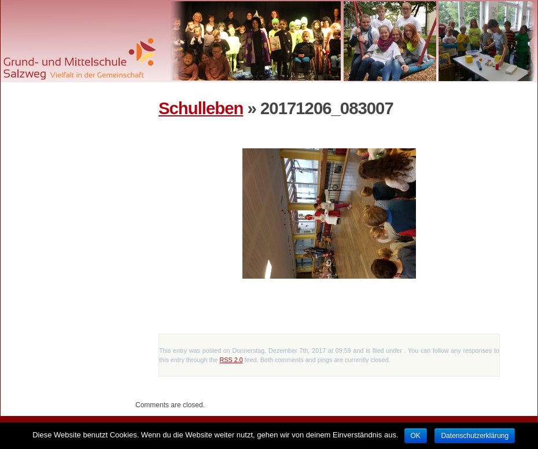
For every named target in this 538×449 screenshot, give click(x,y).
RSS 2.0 (230, 359)
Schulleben (201, 108)
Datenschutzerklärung (474, 436)
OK (416, 436)
